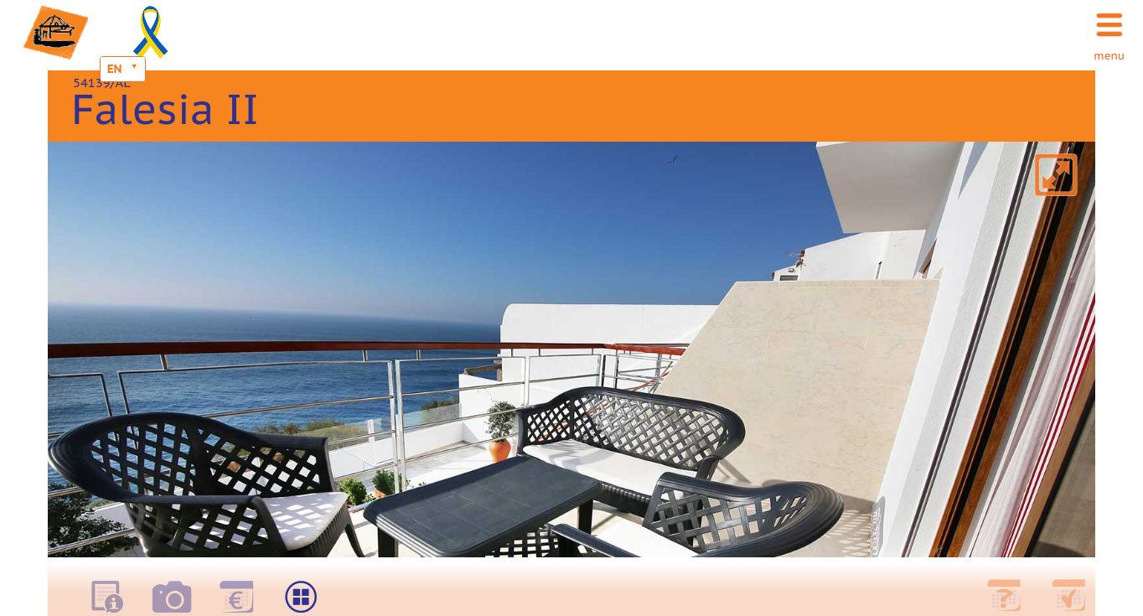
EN (114, 68)
